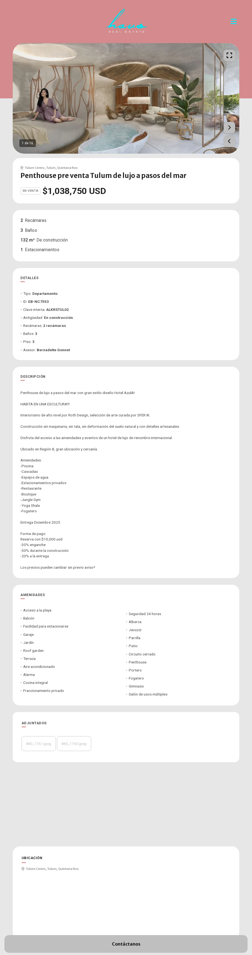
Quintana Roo (67, 168)
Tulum (51, 168)
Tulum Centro (34, 168)
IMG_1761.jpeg (38, 743)
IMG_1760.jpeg (74, 743)
